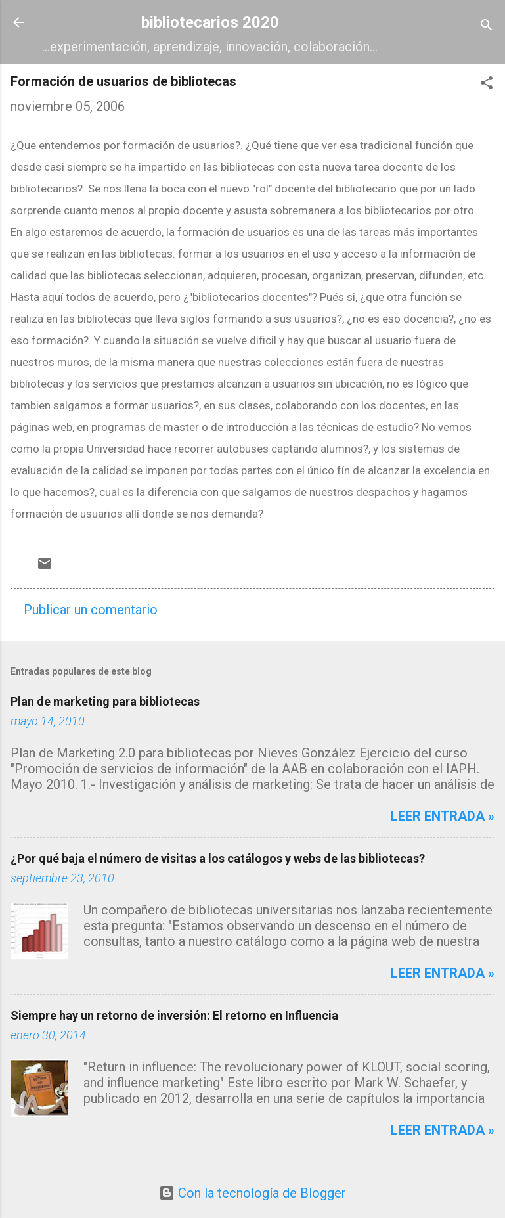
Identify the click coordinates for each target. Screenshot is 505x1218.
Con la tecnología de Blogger (252, 1193)
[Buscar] (486, 27)
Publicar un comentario (91, 610)
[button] (486, 84)
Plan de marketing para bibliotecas (105, 701)
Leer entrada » (442, 816)
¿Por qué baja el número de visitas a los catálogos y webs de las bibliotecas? (218, 858)
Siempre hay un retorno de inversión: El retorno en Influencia (174, 1015)
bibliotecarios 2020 (210, 22)
